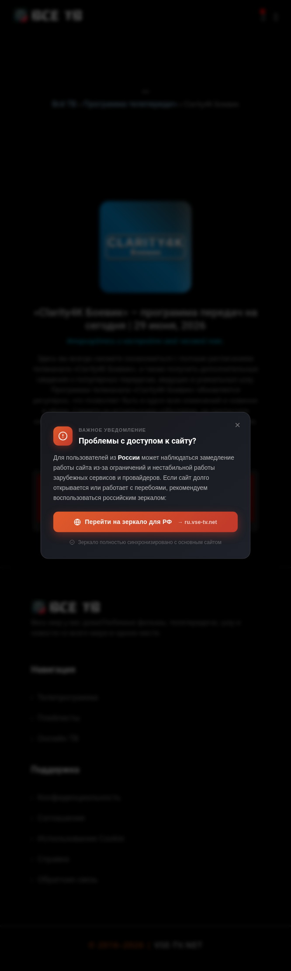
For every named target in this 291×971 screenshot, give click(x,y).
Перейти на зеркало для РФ (145, 522)
